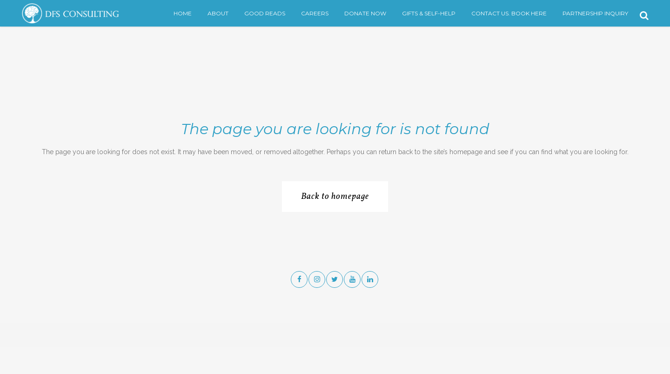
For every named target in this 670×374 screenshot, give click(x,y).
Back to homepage (335, 196)
